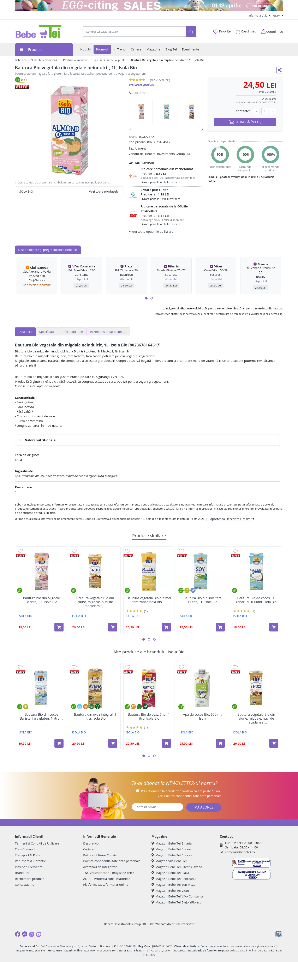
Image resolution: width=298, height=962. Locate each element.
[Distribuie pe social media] (279, 70)
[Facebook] (17, 934)
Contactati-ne (24, 884)
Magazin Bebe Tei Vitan (170, 890)
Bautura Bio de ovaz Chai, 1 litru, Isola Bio (149, 716)
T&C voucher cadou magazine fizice (108, 873)
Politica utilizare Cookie (100, 855)
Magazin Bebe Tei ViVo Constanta (177, 896)
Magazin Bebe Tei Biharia (171, 843)
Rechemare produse (29, 879)
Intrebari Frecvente (28, 867)
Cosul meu (246, 30)
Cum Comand (25, 849)
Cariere (88, 849)
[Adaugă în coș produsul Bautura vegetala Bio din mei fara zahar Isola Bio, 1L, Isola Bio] (166, 627)
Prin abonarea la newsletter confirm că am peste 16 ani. (181, 791)
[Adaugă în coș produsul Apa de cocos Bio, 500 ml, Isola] (220, 743)
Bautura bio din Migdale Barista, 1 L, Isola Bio (41, 600)
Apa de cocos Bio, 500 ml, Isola (202, 716)
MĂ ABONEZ (203, 807)
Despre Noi (91, 843)
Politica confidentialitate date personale (111, 861)
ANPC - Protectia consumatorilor (106, 879)
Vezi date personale (189, 796)
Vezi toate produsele (104, 191)
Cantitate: (243, 111)
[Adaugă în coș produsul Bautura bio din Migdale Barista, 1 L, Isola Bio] (59, 627)
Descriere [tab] (25, 331)
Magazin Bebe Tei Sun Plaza (173, 884)
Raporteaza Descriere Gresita (231, 519)
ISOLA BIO (146, 136)
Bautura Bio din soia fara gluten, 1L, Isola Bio (203, 600)
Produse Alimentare (75, 60)
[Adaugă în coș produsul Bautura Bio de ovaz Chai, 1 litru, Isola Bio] (166, 743)
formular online (117, 884)
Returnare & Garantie (30, 861)
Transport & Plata (27, 855)
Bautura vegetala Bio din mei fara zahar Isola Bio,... (149, 600)
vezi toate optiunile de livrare (151, 231)
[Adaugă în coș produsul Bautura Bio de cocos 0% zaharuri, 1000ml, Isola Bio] (273, 627)
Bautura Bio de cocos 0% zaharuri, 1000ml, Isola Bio (256, 600)
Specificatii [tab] (47, 331)
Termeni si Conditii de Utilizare (37, 843)
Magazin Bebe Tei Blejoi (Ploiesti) (177, 902)
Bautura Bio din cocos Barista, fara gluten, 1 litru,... (41, 716)
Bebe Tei (20, 60)
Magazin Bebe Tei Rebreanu (173, 879)
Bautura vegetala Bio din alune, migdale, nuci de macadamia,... (95, 602)
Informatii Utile (258, 15)
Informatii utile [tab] (72, 331)
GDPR (277, 15)
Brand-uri (22, 873)
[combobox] (134, 31)
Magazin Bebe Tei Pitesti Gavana (176, 867)
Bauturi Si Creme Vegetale (109, 60)
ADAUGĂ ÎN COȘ (245, 122)
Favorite (222, 31)
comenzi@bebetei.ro (240, 852)
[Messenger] (24, 934)
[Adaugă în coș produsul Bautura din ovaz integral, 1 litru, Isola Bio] (112, 743)
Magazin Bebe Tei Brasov (171, 849)
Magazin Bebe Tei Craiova (171, 855)
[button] (146, 298)
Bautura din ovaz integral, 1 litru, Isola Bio (95, 716)
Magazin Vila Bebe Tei (169, 861)
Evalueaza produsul (142, 85)
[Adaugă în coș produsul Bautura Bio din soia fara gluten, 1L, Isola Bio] (220, 627)
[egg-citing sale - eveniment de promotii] (149, 5)
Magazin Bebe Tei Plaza (170, 873)
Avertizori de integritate (100, 867)
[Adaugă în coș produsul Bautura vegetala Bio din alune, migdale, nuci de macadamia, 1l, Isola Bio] (112, 627)
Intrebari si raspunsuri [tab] (108, 331)
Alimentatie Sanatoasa (44, 60)
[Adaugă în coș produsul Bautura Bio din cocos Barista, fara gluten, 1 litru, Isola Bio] (59, 743)
